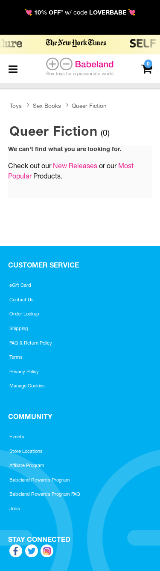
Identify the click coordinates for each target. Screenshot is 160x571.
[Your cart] (146, 68)
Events (16, 437)
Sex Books (47, 105)
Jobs (14, 509)
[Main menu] (13, 69)
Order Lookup (24, 314)
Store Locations (26, 451)
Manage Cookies (27, 386)
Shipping (18, 328)
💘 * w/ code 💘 (80, 12)
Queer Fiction (89, 105)
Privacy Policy (24, 372)
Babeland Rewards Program (39, 480)
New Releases (75, 165)
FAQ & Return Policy (30, 343)
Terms (16, 357)
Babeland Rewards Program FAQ (44, 494)
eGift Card (20, 285)
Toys (16, 105)
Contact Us (21, 300)
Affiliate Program (26, 465)
